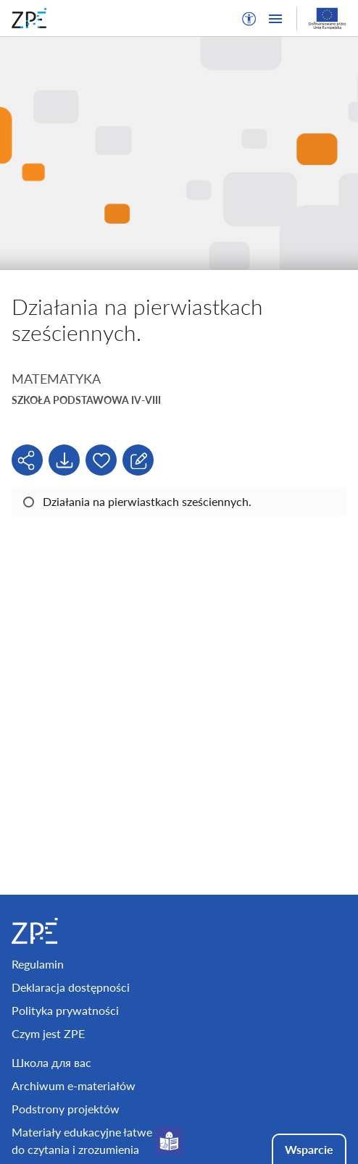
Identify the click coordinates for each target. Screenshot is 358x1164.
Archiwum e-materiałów (74, 1085)
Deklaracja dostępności (71, 987)
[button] (249, 19)
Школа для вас (51, 1062)
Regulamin (38, 964)
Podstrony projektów (66, 1109)
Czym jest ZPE (48, 1033)
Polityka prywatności (65, 1010)
